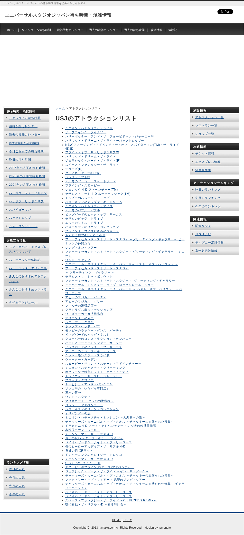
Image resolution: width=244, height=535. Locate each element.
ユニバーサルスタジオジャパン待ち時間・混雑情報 (58, 15)
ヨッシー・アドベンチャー (84, 405)
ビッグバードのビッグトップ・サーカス (93, 347)
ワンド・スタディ (78, 260)
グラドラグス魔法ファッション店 (89, 309)
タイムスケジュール (23, 302)
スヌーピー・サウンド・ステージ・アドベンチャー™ (103, 363)
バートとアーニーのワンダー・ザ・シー (93, 343)
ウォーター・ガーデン (81, 359)
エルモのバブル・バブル (82, 210)
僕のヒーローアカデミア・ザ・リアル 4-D (95, 446)
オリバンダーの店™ (79, 318)
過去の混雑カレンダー (103, 30)
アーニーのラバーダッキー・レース (90, 351)
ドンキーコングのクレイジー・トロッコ (93, 455)
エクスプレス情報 (208, 162)
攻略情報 (156, 30)
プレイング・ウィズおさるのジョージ (92, 231)
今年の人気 (17, 494)
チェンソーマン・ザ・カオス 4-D (89, 434)
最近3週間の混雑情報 (24, 143)
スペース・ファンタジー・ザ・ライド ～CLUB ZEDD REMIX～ (111, 500)
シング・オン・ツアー (81, 247)
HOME (116, 520)
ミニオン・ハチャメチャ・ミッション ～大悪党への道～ (105, 417)
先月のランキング (208, 198)
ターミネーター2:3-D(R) (83, 173)
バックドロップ (20, 218)
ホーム (11, 30)
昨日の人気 (17, 469)
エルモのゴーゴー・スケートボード (90, 181)
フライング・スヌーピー (82, 185)
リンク (127, 520)
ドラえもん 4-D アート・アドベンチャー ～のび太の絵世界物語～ (112, 426)
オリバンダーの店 (78, 413)
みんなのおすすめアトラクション (28, 279)
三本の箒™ (73, 392)
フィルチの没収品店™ (81, 305)
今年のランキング (208, 206)
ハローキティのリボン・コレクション (92, 227)
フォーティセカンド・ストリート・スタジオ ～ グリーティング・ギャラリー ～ (122, 280)
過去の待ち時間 (134, 30)
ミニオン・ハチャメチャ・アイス (89, 206)
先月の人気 (17, 486)
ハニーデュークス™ (79, 322)
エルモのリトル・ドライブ (84, 222)
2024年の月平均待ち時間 (27, 184)
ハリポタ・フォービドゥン (28, 193)
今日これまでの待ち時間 (26, 151)
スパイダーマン (20, 209)
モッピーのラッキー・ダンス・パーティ (93, 330)
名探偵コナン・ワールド (82, 430)
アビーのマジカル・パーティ (85, 297)
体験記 (172, 30)
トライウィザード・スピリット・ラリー (93, 376)
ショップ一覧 (204, 134)
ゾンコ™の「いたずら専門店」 (87, 388)
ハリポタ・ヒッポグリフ (26, 201)
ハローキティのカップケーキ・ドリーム (93, 202)
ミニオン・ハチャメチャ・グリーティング (95, 368)
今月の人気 (17, 477)
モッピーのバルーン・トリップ (87, 198)
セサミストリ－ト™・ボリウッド (89, 276)
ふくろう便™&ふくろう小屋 (85, 235)
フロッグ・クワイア (79, 380)
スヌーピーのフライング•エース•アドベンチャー (99, 467)
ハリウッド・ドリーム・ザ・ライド (90, 156)
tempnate (165, 527)
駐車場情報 (203, 170)
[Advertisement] (122, 69)
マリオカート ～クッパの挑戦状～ (89, 401)
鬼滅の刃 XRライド (79, 450)
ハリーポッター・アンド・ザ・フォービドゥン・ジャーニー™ (109, 136)
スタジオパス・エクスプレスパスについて (28, 249)
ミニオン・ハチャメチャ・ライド (89, 128)
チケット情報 (204, 153)
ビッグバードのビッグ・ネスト (87, 334)
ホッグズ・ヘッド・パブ (82, 326)
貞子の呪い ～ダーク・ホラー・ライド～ (94, 438)
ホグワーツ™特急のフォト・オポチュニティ (97, 372)
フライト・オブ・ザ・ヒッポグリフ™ (92, 152)
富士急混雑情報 (206, 251)
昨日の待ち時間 (20, 159)
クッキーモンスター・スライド (87, 355)
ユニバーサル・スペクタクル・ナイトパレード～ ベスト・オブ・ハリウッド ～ (121, 264)
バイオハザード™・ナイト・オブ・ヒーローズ (98, 442)
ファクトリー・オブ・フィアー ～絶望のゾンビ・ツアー (105, 479)
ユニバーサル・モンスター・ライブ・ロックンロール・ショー (109, 285)
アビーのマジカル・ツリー (84, 301)
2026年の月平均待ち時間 (27, 168)
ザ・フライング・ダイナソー (85, 132)
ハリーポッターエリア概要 (28, 268)
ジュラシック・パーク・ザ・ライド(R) (93, 160)
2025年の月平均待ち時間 (27, 176)
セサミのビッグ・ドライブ (84, 218)
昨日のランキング (208, 189)
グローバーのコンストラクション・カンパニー (98, 338)
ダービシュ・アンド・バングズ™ (89, 384)
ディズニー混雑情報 (209, 242)
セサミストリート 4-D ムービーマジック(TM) (98, 193)
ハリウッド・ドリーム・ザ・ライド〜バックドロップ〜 (104, 140)
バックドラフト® (77, 177)
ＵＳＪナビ (203, 234)
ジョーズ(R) (74, 169)
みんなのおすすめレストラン (28, 292)
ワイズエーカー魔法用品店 (84, 314)
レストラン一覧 (206, 125)
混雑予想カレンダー (70, 30)
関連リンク (203, 226)
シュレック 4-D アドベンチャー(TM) (91, 189)
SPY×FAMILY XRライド (83, 463)
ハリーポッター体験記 (25, 260)
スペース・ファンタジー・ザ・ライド (92, 164)
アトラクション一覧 (209, 117)
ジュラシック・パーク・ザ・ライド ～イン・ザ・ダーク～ (107, 471)
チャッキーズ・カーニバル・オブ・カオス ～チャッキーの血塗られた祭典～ (119, 421)
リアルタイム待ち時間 (36, 30)
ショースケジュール (23, 226)
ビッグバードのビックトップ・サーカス (93, 214)
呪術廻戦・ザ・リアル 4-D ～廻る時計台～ (96, 504)
